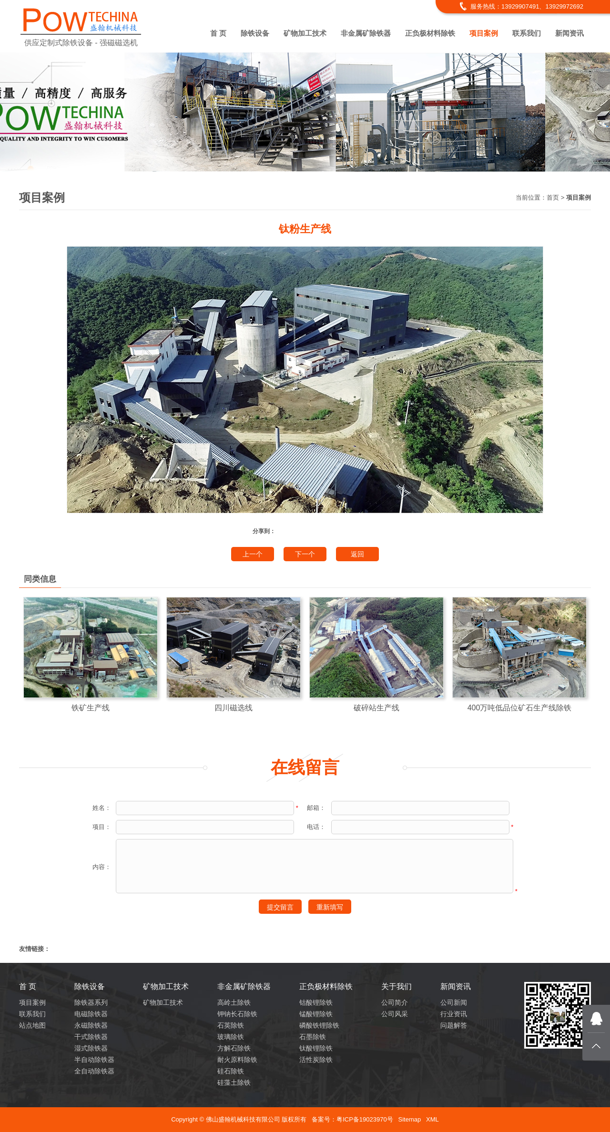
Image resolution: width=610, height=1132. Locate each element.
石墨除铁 (312, 1037)
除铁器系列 (91, 1002)
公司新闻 (453, 1002)
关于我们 (396, 986)
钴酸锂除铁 (316, 1002)
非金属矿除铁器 (366, 33)
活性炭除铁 (316, 1059)
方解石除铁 (234, 1048)
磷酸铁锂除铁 (319, 1025)
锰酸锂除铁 (316, 1014)
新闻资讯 (569, 33)
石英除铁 (230, 1025)
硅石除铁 (230, 1071)
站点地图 (32, 1025)
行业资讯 (453, 1014)
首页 (553, 197)
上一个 (253, 554)
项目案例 (483, 33)
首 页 (218, 33)
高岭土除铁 (234, 1002)
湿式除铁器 (91, 1048)
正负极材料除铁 (430, 33)
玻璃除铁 (230, 1037)
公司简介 (394, 1002)
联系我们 (526, 33)
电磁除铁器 (91, 1014)
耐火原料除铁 (237, 1059)
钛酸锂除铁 (316, 1048)
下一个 (305, 554)
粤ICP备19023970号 (364, 1119)
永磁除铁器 (91, 1025)
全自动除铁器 (94, 1071)
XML (432, 1119)
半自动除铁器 (94, 1059)
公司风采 (394, 1014)
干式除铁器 (91, 1037)
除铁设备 (255, 33)
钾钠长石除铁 (237, 1014)
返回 (357, 554)
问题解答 (453, 1025)
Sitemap (409, 1119)
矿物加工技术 (305, 33)
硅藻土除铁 (234, 1082)
